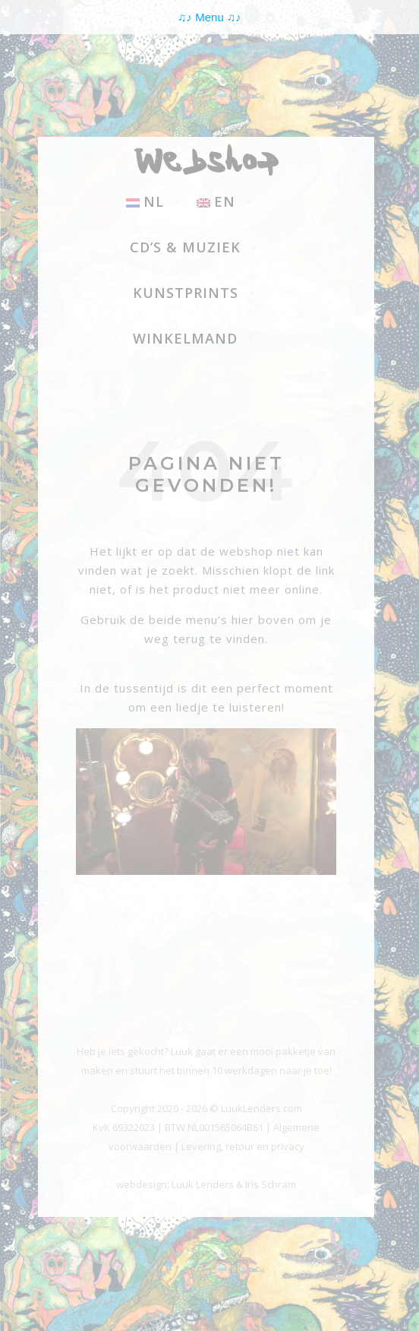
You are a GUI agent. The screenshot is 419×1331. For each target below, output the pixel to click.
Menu (209, 17)
